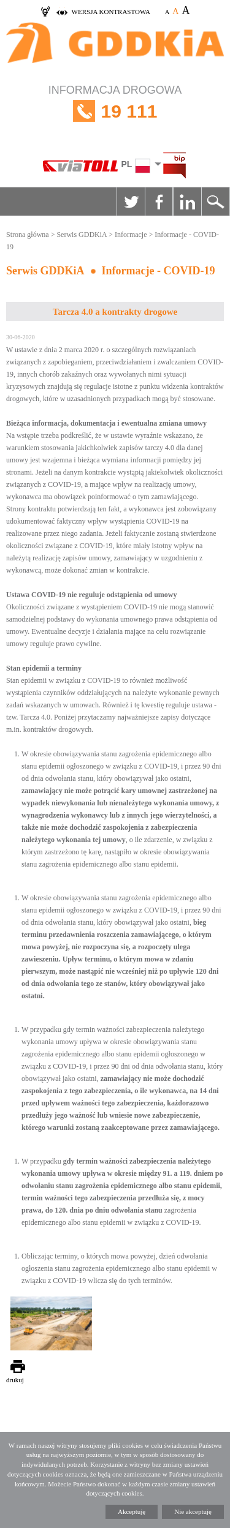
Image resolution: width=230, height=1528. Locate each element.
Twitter (131, 201)
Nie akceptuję (193, 1511)
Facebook (159, 201)
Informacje (131, 234)
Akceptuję (131, 1511)
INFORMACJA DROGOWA (115, 111)
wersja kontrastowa (111, 11)
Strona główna (27, 234)
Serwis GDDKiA (81, 234)
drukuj (15, 1379)
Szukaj (215, 201)
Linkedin (187, 201)
